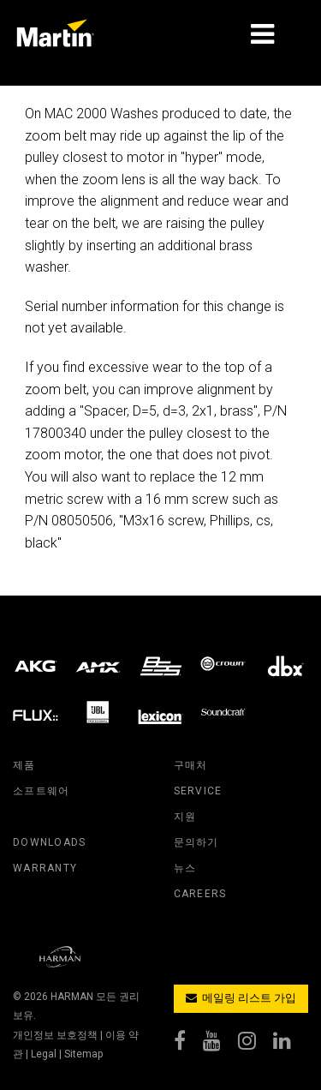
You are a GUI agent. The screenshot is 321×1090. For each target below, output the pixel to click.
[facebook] (188, 1045)
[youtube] (220, 1045)
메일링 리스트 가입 (241, 997)
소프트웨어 (41, 791)
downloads (49, 842)
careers (200, 894)
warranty (45, 868)
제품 (24, 765)
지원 (185, 817)
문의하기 (196, 842)
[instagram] (255, 1045)
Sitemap (83, 1054)
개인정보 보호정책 (55, 1035)
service (198, 791)
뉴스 (185, 868)
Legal (43, 1054)
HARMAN (72, 997)
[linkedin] (290, 1045)
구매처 (191, 765)
